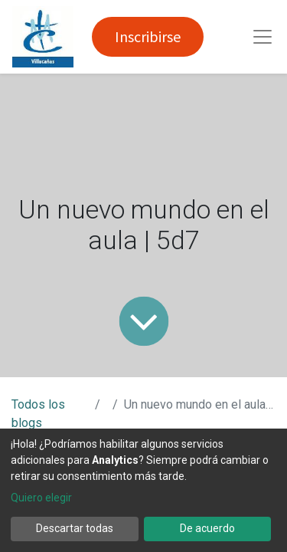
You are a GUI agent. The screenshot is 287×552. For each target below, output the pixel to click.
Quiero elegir (41, 497)
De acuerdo (207, 528)
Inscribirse (148, 36)
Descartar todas (74, 528)
